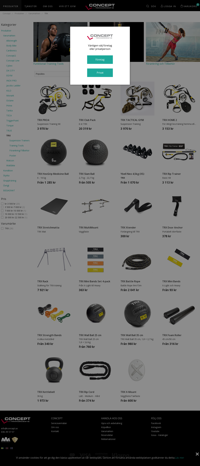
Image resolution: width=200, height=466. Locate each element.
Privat (100, 72)
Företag (100, 59)
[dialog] (100, 56)
